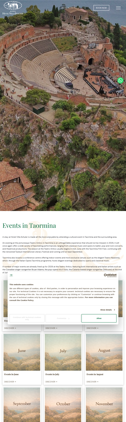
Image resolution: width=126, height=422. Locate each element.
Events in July (52, 374)
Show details (106, 310)
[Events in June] (21, 352)
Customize (63, 318)
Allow (99, 318)
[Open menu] (118, 8)
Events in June (11, 374)
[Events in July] (63, 352)
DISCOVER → (10, 328)
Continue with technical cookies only (27, 318)
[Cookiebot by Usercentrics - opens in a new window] (106, 275)
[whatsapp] (120, 211)
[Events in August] (104, 352)
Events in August (95, 374)
